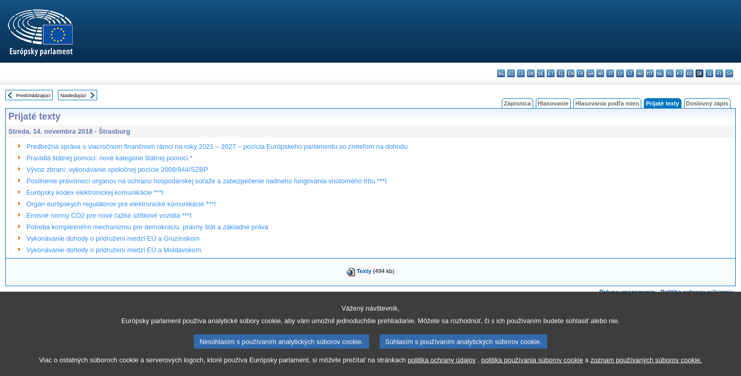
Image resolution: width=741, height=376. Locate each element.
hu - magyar (640, 73)
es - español (511, 73)
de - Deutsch (541, 73)
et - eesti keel (551, 73)
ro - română (689, 73)
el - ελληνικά (560, 73)
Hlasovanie (553, 103)
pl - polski (670, 73)
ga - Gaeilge (590, 73)
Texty (364, 271)
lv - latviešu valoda (620, 73)
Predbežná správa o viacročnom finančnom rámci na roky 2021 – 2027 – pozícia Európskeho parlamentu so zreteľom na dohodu (217, 146)
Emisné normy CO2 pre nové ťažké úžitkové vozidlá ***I (109, 215)
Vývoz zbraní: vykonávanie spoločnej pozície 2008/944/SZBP (117, 169)
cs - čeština (521, 73)
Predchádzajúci (33, 95)
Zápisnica (517, 103)
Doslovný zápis (707, 103)
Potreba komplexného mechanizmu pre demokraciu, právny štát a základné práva (147, 227)
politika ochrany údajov (442, 368)
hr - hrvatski (600, 73)
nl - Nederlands (660, 73)
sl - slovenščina (709, 73)
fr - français (580, 73)
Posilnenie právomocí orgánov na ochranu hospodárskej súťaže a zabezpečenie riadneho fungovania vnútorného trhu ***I (207, 181)
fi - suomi (719, 73)
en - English (570, 73)
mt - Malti (650, 73)
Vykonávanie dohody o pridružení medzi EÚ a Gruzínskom (113, 238)
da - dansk (531, 73)
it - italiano (610, 73)
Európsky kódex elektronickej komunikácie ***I (95, 192)
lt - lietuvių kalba (630, 73)
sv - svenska (729, 73)
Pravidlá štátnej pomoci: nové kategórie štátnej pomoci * (110, 158)
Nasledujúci (74, 95)
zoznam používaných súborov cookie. (646, 368)
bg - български (501, 73)
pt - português (680, 73)
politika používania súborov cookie (532, 368)
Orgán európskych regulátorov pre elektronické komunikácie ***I (121, 204)
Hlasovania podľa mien (607, 103)
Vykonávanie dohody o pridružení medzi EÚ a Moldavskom (114, 250)
